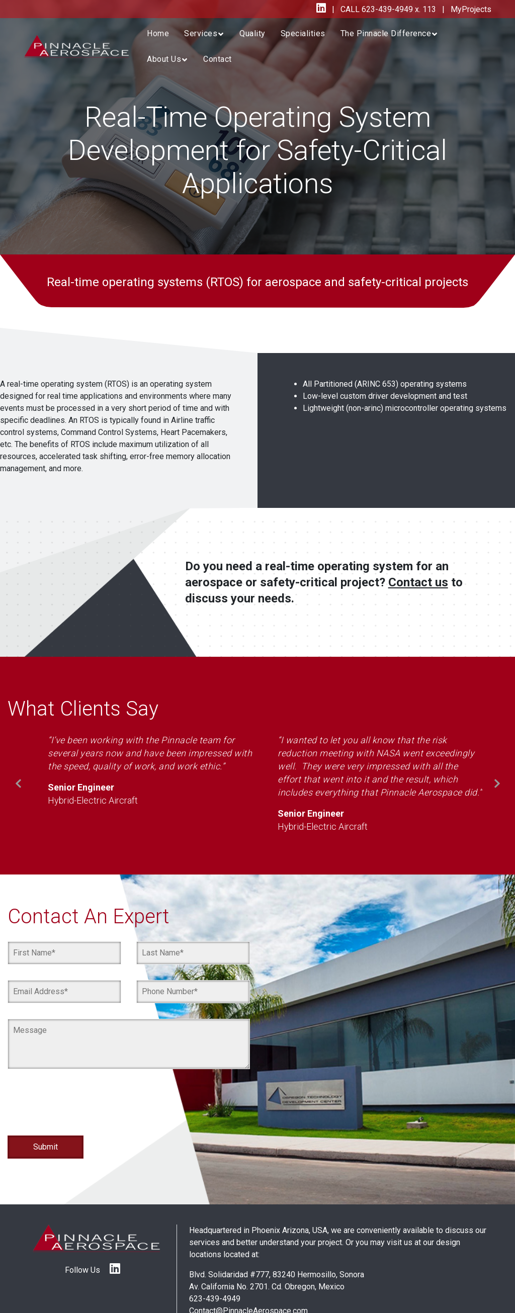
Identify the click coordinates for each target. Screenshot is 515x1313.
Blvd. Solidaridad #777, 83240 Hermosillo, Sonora (276, 1274)
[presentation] (84, 1107)
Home (158, 33)
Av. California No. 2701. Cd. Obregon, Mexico (267, 1286)
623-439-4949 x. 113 (398, 9)
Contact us (418, 582)
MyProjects (470, 9)
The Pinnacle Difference (386, 33)
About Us (164, 59)
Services (200, 33)
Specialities (303, 33)
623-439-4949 (214, 1298)
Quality (252, 33)
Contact (217, 59)
